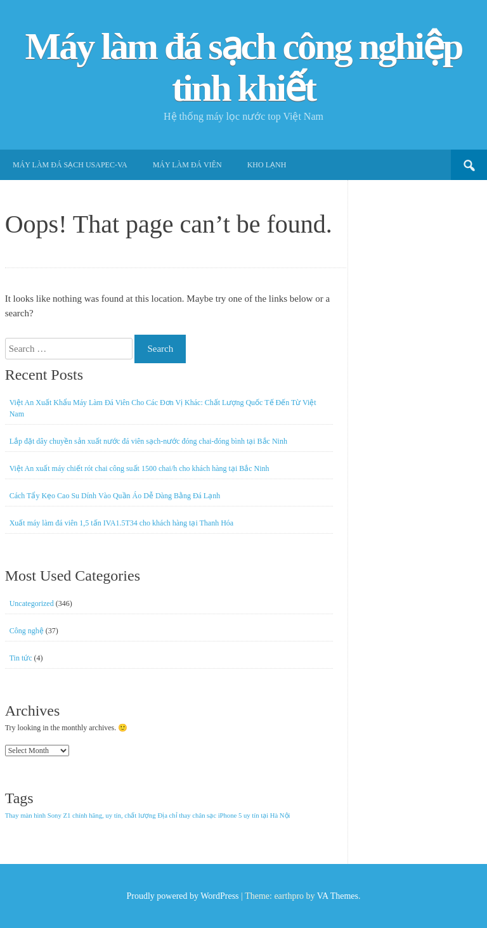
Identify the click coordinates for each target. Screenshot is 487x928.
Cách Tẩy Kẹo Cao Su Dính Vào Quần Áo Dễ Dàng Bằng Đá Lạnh (115, 495)
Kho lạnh (267, 164)
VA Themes (337, 896)
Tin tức (21, 658)
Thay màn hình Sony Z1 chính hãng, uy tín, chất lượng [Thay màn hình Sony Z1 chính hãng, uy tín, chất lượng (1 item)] (80, 815)
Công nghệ (27, 630)
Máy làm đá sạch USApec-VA (70, 164)
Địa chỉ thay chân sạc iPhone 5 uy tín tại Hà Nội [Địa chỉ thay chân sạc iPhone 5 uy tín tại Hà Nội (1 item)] (224, 815)
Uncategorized (32, 603)
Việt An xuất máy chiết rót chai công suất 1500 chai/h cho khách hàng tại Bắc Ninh (139, 468)
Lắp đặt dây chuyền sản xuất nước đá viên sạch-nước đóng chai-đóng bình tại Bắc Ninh (148, 441)
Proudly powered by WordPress (182, 896)
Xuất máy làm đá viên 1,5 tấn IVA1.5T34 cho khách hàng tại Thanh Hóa (122, 523)
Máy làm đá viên (187, 164)
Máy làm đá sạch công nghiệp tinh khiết (243, 67)
